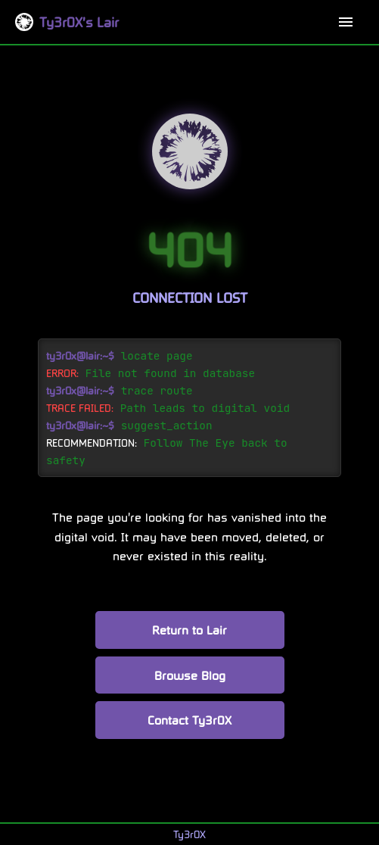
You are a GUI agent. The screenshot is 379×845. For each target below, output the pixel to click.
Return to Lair (189, 629)
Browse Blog (189, 675)
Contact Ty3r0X (189, 719)
